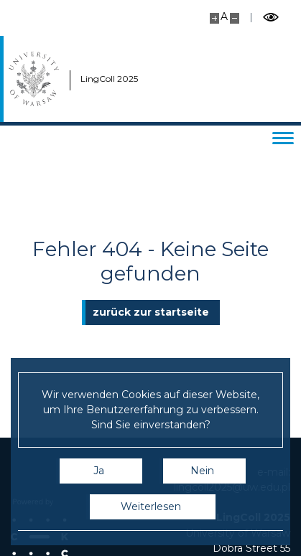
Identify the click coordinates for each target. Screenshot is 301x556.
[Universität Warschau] (34, 79)
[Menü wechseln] (283, 138)
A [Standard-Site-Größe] (224, 16)
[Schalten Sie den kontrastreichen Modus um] (271, 17)
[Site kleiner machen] (234, 18)
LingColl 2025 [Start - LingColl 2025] (96, 78)
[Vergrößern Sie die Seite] (214, 18)
